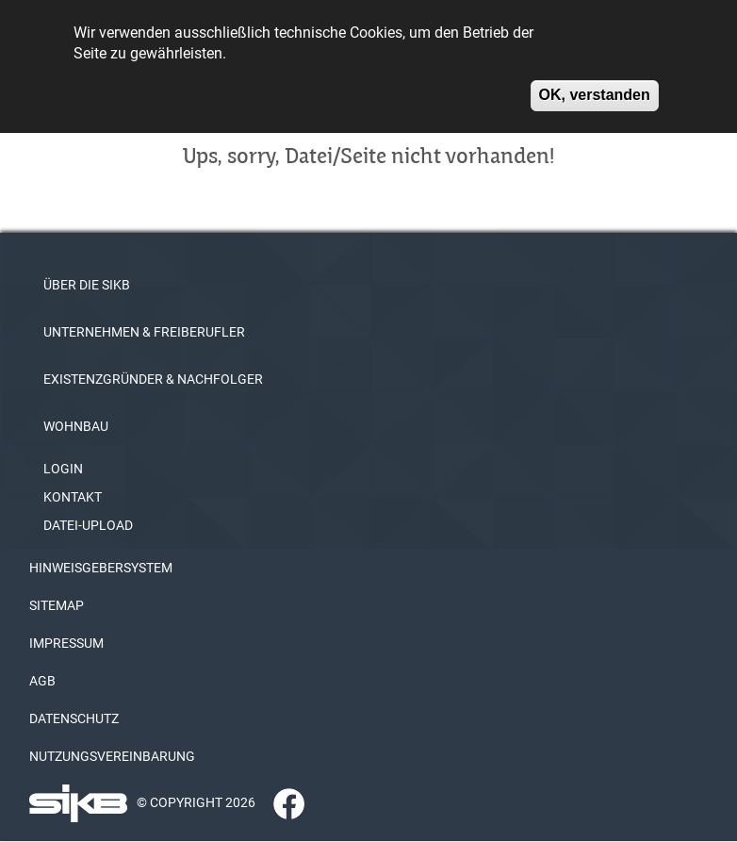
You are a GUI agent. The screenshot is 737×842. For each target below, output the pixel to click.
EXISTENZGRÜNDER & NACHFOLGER (153, 379)
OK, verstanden (594, 88)
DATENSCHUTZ (74, 718)
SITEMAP (56, 605)
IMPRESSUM (66, 643)
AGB (42, 680)
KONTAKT (72, 496)
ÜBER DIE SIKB (86, 284)
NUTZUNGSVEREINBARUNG (112, 756)
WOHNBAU (75, 426)
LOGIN (63, 468)
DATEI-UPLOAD (88, 525)
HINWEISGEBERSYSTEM (100, 567)
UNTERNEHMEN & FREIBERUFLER (144, 331)
